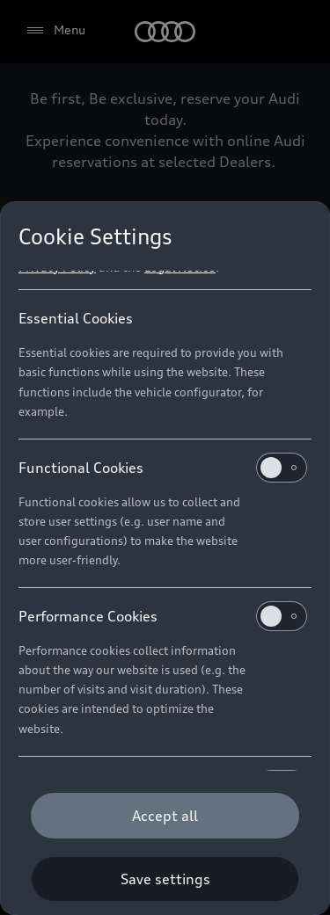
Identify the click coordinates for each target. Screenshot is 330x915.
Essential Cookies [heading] (75, 318)
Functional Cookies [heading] (162, 467)
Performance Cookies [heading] (162, 616)
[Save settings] (165, 879)
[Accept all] (165, 816)
